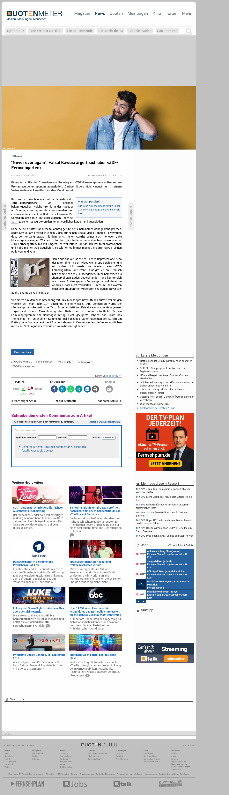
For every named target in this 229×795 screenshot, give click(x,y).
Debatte (119, 753)
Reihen (35, 756)
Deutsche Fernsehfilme (169, 774)
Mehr (186, 13)
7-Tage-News (10, 761)
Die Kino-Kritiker (151, 756)
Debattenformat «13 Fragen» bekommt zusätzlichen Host (162, 506)
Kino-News (148, 753)
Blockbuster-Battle (151, 761)
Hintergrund (37, 753)
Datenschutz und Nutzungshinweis (179, 762)
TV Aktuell (23, 774)
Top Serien (184, 774)
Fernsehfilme (122, 774)
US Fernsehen (63, 774)
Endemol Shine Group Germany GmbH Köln (161, 554)
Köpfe (62, 764)
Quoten (116, 13)
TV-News (64, 753)
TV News (74, 774)
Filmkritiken (51, 774)
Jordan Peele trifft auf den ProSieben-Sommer (162, 514)
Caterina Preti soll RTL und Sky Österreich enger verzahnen (167, 398)
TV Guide (100, 774)
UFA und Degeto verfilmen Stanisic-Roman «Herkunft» (164, 376)
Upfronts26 (15, 30)
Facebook (8, 764)
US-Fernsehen (66, 767)
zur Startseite (66, 401)
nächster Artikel (110, 401)
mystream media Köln (163, 584)
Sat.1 (14, 221)
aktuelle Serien (136, 774)
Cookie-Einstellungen (180, 766)
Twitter (7, 767)
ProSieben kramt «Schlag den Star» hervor (164, 535)
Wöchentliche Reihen (97, 753)
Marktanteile (93, 756)
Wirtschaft (64, 759)
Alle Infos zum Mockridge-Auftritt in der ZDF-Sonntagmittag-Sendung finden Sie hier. (99, 209)
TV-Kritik (119, 756)
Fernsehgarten (44, 361)
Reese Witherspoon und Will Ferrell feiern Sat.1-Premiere (164, 529)
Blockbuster (110, 774)
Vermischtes (65, 756)
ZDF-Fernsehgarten (23, 366)
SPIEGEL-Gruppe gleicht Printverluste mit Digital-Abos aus (163, 369)
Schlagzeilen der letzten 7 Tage (157, 408)
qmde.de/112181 (113, 375)
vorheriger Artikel (24, 401)
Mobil (7, 759)
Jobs (173, 756)
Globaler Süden (140, 30)
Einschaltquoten (87, 774)
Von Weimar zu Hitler (46, 30)
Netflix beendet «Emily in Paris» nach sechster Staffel (166, 362)
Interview (36, 759)
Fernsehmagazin (36, 774)
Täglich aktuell (94, 759)
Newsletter (9, 756)
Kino (157, 13)
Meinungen (138, 13)
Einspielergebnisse (152, 759)
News (100, 13)
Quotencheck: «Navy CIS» (154, 404)
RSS (6, 753)
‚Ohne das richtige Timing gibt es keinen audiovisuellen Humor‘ (162, 391)
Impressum (176, 769)
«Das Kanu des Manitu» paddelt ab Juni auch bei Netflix (163, 490)
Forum (171, 13)
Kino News (13, 774)
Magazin (82, 13)
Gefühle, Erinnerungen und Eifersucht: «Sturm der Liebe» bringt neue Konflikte (167, 384)
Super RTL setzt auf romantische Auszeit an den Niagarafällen (164, 522)
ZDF (46, 303)
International (66, 761)
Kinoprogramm (150, 774)
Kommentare (22, 352)
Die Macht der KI (110, 30)
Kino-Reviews (122, 759)
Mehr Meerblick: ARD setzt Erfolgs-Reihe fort (164, 498)
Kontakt (174, 759)
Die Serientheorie (80, 30)
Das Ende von (167, 30)
